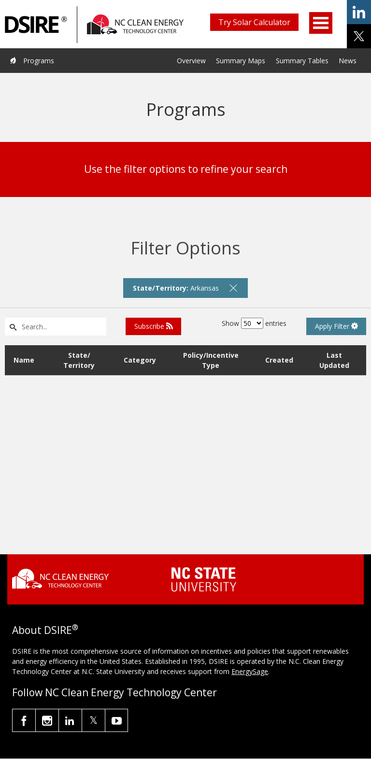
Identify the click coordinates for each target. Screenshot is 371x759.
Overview (191, 60)
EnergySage (249, 671)
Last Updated (334, 360)
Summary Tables (302, 60)
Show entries (254, 323)
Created (279, 360)
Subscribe (153, 326)
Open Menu (320, 23)
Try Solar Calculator (254, 22)
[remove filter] (233, 288)
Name (24, 360)
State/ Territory (79, 360)
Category (140, 360)
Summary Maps (240, 60)
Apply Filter (336, 326)
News (348, 60)
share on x (359, 36)
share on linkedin (359, 12)
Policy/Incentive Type (211, 360)
